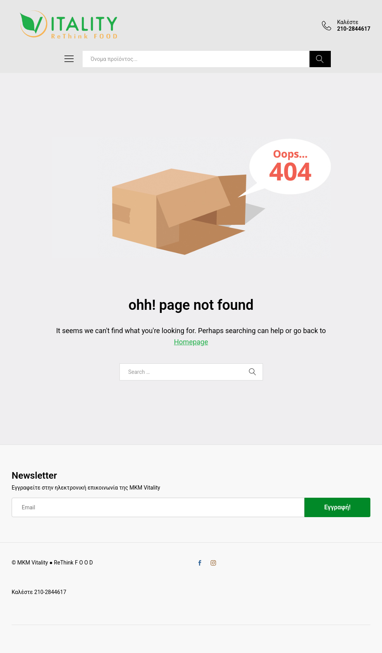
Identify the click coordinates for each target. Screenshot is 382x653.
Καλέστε (347, 22)
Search (320, 59)
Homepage (191, 342)
